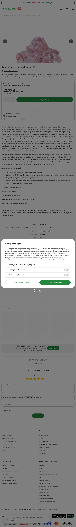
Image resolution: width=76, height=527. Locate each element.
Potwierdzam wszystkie (55, 282)
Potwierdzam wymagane (21, 282)
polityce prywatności (59, 251)
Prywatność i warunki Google (57, 253)
